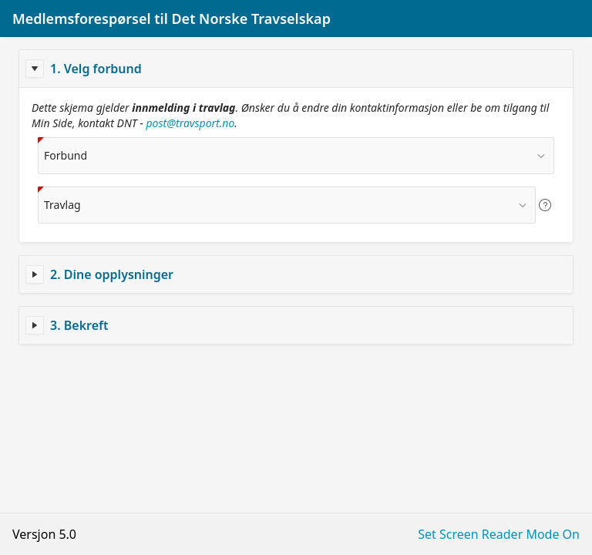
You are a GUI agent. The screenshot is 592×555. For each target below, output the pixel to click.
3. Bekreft (79, 325)
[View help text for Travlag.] (545, 205)
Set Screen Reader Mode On (499, 534)
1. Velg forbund (96, 68)
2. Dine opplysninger (111, 274)
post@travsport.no (190, 123)
